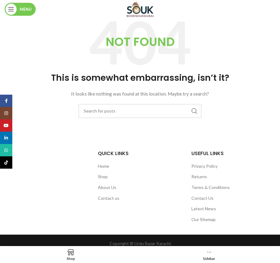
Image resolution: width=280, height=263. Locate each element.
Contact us (108, 198)
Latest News (203, 208)
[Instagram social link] (6, 113)
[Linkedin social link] (6, 138)
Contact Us (202, 198)
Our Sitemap (203, 219)
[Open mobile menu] (20, 9)
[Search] (140, 111)
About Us (107, 187)
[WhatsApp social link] (6, 150)
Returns (199, 176)
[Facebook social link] (6, 101)
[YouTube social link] (6, 125)
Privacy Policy (204, 166)
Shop (103, 176)
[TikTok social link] (6, 162)
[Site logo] (140, 8)
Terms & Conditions (210, 187)
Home (103, 166)
